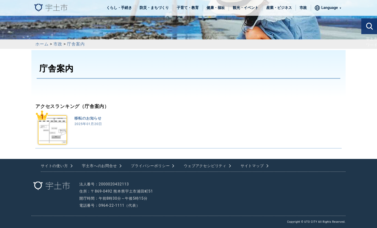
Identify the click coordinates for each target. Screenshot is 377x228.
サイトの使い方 (54, 166)
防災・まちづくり (154, 8)
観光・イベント (245, 8)
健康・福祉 (216, 8)
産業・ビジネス (279, 8)
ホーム (41, 44)
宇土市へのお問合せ (99, 166)
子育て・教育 (188, 8)
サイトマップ (252, 166)
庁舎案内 (76, 44)
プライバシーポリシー (150, 166)
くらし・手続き (119, 8)
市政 (303, 8)
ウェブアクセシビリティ (205, 166)
